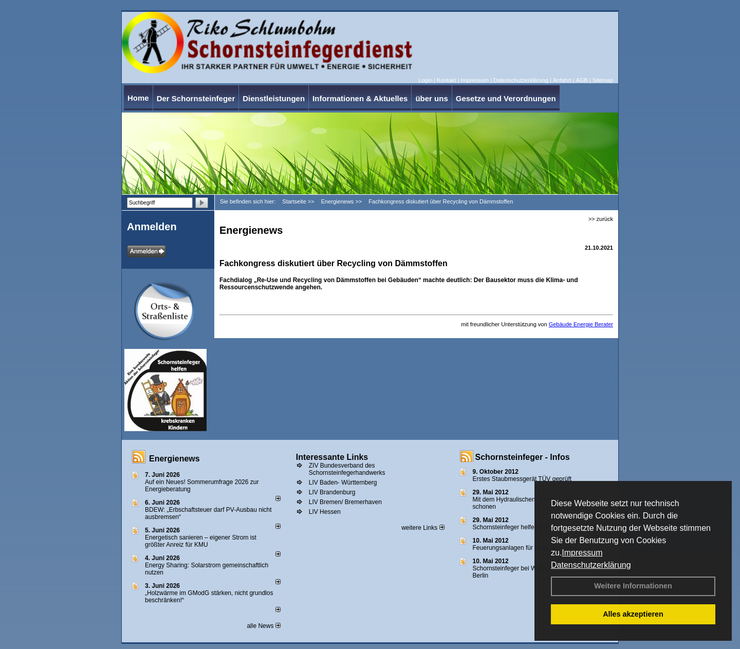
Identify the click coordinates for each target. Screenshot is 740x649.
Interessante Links (332, 457)
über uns (431, 98)
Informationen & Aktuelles (360, 98)
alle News (263, 625)
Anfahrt (562, 80)
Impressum (582, 552)
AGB (581, 80)
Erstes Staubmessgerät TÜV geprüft (522, 479)
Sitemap (603, 80)
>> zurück (600, 219)
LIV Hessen (325, 511)
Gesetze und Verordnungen (506, 98)
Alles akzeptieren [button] (633, 614)
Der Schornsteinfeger (196, 98)
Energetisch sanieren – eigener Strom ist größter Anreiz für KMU (200, 541)
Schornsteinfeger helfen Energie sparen (527, 527)
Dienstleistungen (274, 98)
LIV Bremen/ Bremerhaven (345, 502)
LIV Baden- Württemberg (343, 482)
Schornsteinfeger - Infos (522, 457)
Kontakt (446, 80)
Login (425, 80)
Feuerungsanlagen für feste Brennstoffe (527, 547)
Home (138, 98)
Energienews (174, 458)
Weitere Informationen (633, 586)
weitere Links (422, 527)
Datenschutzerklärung (591, 565)
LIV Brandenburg (332, 492)
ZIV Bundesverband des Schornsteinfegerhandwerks (347, 469)
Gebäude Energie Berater (581, 324)
